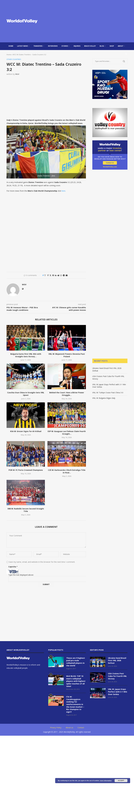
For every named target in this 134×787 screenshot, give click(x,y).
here (63, 191)
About (120, 46)
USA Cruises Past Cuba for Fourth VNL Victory (117, 676)
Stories (64, 46)
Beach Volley (90, 46)
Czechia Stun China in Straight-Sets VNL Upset (25, 393)
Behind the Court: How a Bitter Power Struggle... (66, 393)
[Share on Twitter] (50, 275)
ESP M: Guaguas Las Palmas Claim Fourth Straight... (67, 432)
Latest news (22, 46)
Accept (121, 780)
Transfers (37, 46)
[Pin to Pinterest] (53, 275)
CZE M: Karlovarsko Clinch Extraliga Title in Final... (66, 471)
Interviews (53, 46)
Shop (112, 46)
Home (10, 46)
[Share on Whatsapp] (61, 275)
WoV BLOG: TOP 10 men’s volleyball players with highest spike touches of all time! (75, 681)
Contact (81, 727)
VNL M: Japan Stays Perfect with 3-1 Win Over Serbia (117, 691)
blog (102, 46)
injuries (77, 46)
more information (105, 780)
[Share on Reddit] (58, 275)
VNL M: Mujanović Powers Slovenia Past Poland (66, 355)
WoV (17, 74)
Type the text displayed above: (21, 575)
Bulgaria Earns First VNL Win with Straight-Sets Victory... (25, 355)
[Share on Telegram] (64, 275)
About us (69, 727)
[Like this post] (45, 275)
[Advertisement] (87, 21)
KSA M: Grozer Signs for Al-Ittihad (25, 431)
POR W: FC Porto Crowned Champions (26, 470)
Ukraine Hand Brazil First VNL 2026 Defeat (117, 660)
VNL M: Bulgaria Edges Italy (103, 398)
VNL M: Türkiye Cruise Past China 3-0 (107, 392)
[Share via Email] (67, 275)
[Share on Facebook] (47, 275)
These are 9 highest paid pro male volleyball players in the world (75, 662)
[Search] (126, 53)
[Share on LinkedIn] (55, 275)
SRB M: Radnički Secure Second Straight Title (25, 510)
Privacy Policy (55, 727)
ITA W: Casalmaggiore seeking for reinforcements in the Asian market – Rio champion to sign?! (75, 704)
